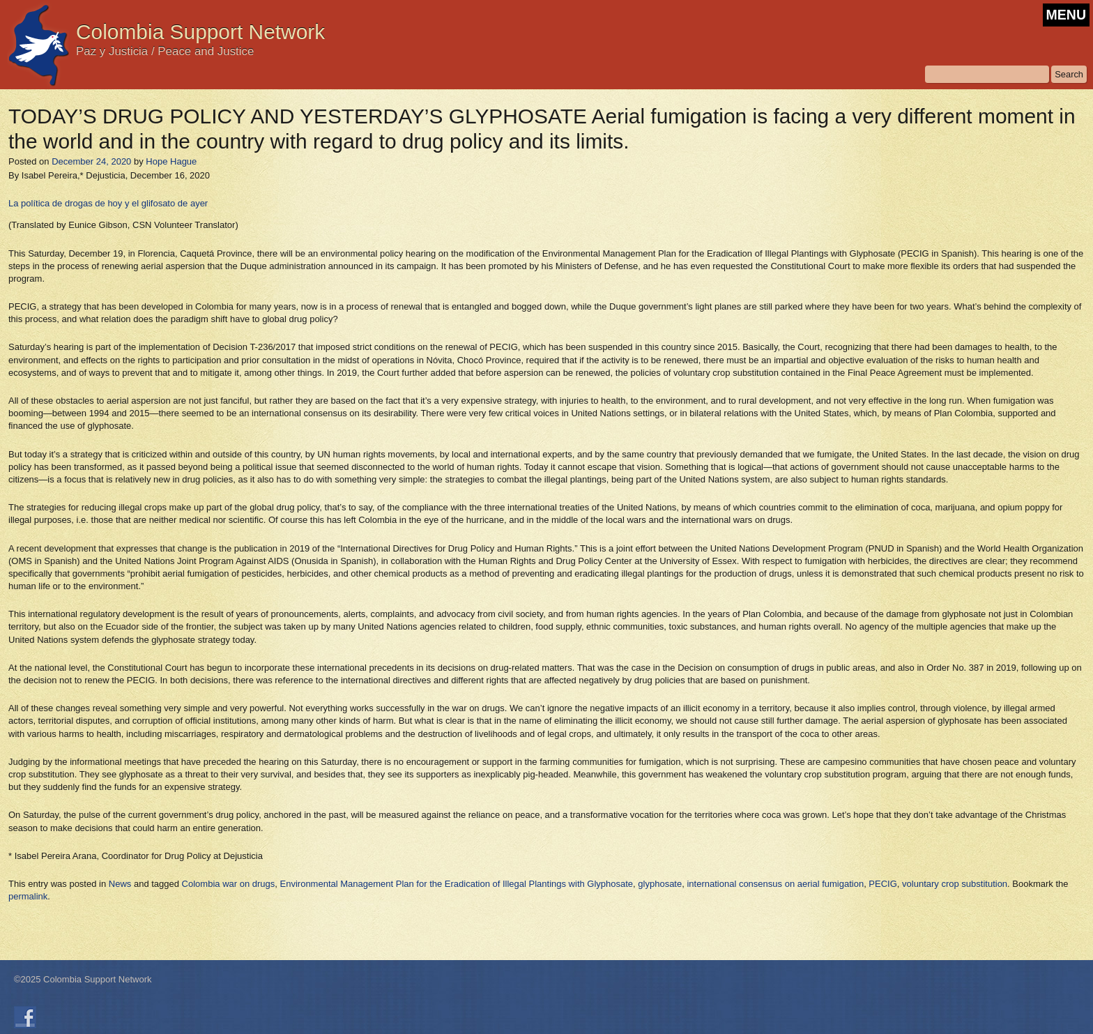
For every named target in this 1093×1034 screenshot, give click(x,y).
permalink (27, 896)
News (120, 884)
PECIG (882, 884)
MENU (1066, 14)
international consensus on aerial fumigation (775, 884)
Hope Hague (171, 161)
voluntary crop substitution (954, 884)
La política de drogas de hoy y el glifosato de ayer (108, 203)
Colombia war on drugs (228, 884)
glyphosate (660, 884)
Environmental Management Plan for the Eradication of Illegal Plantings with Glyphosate (457, 884)
